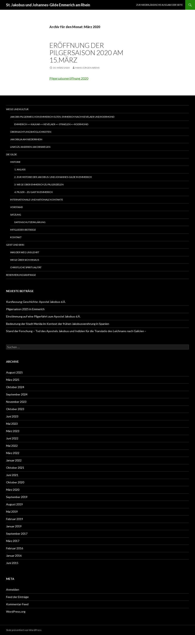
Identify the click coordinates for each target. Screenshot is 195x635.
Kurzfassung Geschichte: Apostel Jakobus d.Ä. (36, 301)
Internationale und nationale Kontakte (36, 199)
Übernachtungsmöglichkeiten (30, 131)
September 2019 (16, 497)
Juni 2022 (12, 438)
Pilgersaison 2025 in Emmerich (25, 309)
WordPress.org (15, 611)
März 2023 (12, 431)
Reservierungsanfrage (21, 274)
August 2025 (14, 372)
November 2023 (16, 401)
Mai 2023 (12, 423)
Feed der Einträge (17, 597)
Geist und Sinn (15, 244)
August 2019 (14, 504)
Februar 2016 (14, 548)
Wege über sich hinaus (24, 259)
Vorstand (16, 207)
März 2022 (12, 453)
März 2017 (12, 541)
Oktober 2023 (15, 409)
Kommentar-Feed (17, 604)
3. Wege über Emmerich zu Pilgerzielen (39, 184)
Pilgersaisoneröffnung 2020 (68, 78)
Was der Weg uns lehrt (24, 252)
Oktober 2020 (15, 482)
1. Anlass (19, 169)
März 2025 (12, 379)
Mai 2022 (12, 445)
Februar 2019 (14, 519)
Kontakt (16, 237)
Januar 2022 (14, 460)
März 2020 (12, 489)
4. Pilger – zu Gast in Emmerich (33, 192)
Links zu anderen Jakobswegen (30, 146)
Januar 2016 (14, 555)
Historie (15, 161)
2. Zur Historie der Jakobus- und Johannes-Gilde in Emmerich (53, 176)
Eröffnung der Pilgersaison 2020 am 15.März (86, 52)
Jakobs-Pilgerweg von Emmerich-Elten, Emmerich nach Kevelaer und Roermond (62, 116)
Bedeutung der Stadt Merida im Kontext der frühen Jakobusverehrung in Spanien (57, 323)
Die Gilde (11, 154)
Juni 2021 (12, 475)
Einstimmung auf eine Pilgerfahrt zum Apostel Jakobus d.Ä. (43, 316)
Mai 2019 (12, 511)
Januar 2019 (14, 526)
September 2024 (16, 394)
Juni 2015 (12, 563)
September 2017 (16, 533)
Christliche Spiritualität (25, 267)
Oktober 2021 (15, 467)
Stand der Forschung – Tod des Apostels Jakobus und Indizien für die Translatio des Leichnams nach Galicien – (76, 331)
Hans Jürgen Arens (87, 67)
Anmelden (12, 589)
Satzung (15, 214)
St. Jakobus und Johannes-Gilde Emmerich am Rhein (48, 5)
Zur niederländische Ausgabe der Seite (159, 4)
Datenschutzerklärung (30, 222)
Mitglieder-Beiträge (23, 229)
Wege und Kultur (17, 109)
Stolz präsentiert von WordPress (23, 630)
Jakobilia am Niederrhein (26, 139)
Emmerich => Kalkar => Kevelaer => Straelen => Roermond (51, 124)
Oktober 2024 (15, 387)
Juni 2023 (12, 416)
